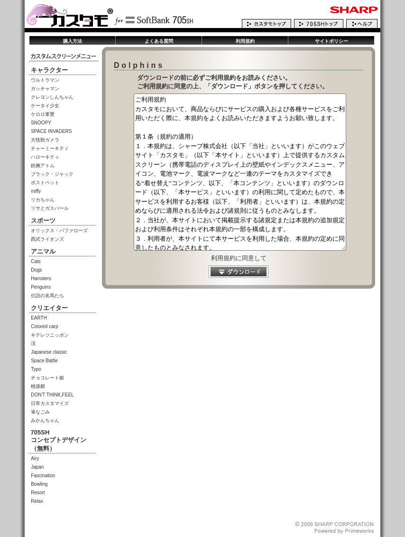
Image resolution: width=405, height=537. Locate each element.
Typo (36, 369)
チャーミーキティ (50, 148)
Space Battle (44, 360)
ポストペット (45, 182)
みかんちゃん (45, 420)
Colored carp (44, 326)
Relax (37, 501)
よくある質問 (159, 41)
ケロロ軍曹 (43, 114)
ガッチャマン (45, 88)
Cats (36, 261)
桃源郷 (38, 386)
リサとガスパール (50, 208)
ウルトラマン (45, 80)
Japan (37, 467)
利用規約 (245, 41)
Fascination (43, 475)
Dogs (36, 270)
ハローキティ (45, 157)
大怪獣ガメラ (45, 139)
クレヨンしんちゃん (52, 97)
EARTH (39, 317)
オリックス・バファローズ (59, 230)
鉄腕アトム (43, 165)
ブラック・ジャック (52, 174)
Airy (35, 458)
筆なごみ (40, 412)
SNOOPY (41, 122)
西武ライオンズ (47, 239)
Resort (38, 492)
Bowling (39, 484)
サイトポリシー (331, 41)
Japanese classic (49, 352)
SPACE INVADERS (51, 131)
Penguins (41, 287)
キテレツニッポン (50, 335)
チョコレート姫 (47, 377)
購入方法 (72, 41)
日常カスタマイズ (50, 403)
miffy (36, 191)
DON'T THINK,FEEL (52, 394)
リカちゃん (43, 199)
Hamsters (41, 278)
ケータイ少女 (45, 105)
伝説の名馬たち (47, 295)
